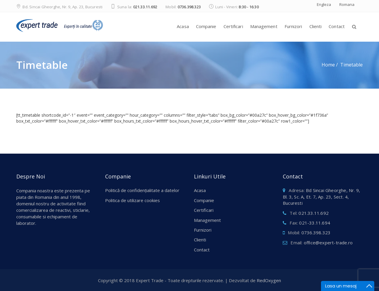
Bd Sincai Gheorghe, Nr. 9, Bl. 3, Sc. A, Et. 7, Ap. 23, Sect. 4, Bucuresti (321, 196)
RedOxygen (269, 280)
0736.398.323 (189, 6)
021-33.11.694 (314, 223)
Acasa (183, 26)
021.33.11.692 (145, 6)
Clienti (315, 26)
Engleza (324, 4)
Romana (346, 4)
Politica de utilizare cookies (132, 200)
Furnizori (293, 26)
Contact (337, 26)
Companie (206, 26)
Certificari (233, 26)
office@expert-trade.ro (328, 243)
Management (263, 26)
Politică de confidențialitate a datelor (142, 190)
